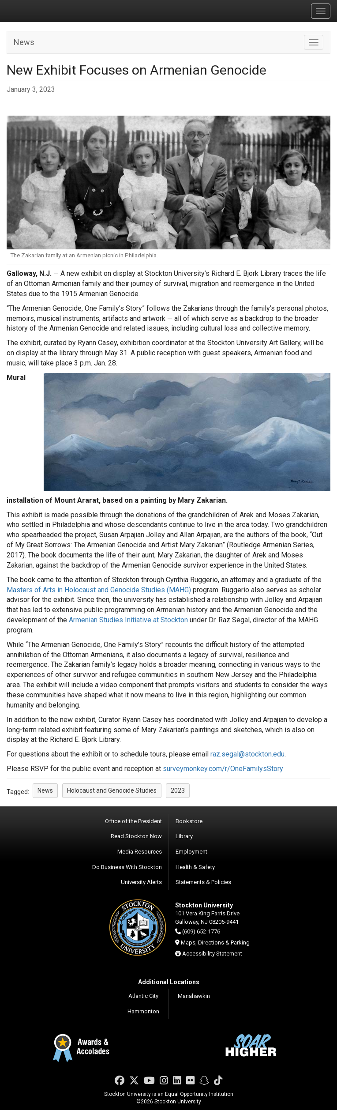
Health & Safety (195, 867)
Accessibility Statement (212, 953)
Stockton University (48, 11)
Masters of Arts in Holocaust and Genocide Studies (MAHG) (99, 590)
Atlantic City (143, 996)
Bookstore (189, 821)
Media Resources (139, 851)
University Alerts (141, 882)
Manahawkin (194, 996)
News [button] (45, 790)
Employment (191, 851)
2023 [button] (178, 790)
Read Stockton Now (136, 836)
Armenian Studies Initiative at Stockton (128, 620)
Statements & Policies (203, 882)
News (24, 42)
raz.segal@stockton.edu (247, 754)
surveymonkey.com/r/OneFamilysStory (223, 768)
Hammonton (143, 1011)
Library (184, 836)
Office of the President (133, 821)
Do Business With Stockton (127, 867)
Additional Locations (168, 982)
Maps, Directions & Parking (215, 942)
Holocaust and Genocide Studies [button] (112, 790)
